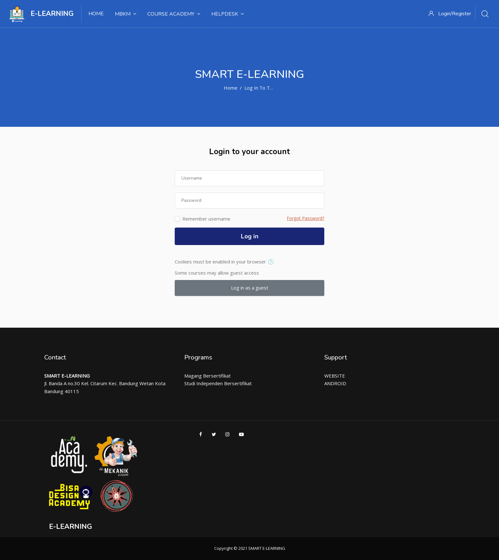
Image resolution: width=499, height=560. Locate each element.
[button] (272, 262)
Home (96, 13)
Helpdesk (227, 13)
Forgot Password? (305, 218)
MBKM (125, 13)
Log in (249, 236)
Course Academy (173, 13)
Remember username (206, 218)
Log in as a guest (249, 287)
